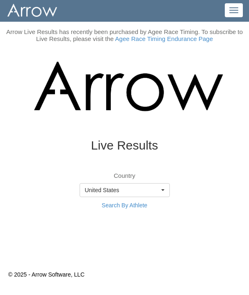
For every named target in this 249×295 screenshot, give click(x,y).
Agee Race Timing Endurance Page (164, 38)
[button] (125, 190)
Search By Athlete (124, 205)
